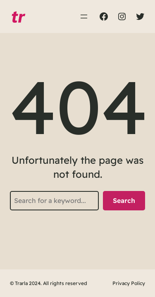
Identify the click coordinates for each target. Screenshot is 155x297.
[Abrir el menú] (84, 16)
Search (124, 200)
